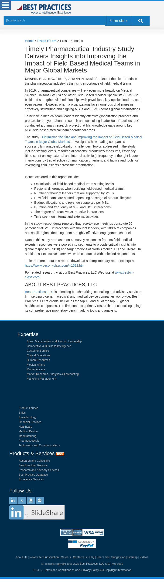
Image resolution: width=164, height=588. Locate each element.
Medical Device (28, 431)
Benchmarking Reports (33, 465)
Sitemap (132, 557)
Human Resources (38, 360)
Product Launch (28, 408)
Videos (144, 557)
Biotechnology (27, 417)
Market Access (36, 369)
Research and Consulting (34, 460)
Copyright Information (118, 570)
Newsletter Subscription (44, 557)
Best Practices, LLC (39, 292)
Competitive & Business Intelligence (49, 346)
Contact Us (80, 557)
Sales (22, 412)
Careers (66, 557)
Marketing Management (41, 378)
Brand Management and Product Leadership (54, 341)
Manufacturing (27, 436)
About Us (21, 557)
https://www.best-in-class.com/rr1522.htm (55, 265)
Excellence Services (31, 479)
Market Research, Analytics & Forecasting (53, 374)
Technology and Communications (39, 445)
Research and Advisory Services (39, 470)
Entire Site (117, 21)
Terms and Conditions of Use (62, 570)
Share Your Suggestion (111, 557)
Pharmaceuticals (29, 440)
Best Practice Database (33, 474)
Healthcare (25, 426)
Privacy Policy (90, 570)
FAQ (92, 557)
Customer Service (38, 350)
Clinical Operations (38, 355)
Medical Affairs (36, 364)
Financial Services (30, 422)
